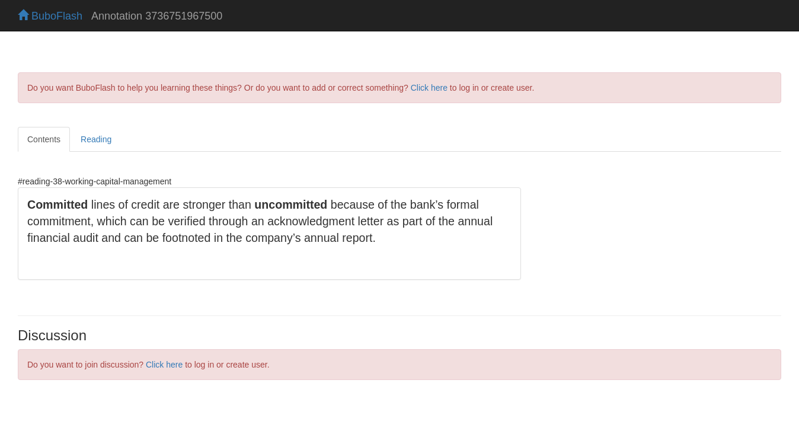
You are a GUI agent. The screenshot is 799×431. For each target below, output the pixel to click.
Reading (96, 139)
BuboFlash (50, 16)
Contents (43, 139)
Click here (429, 87)
